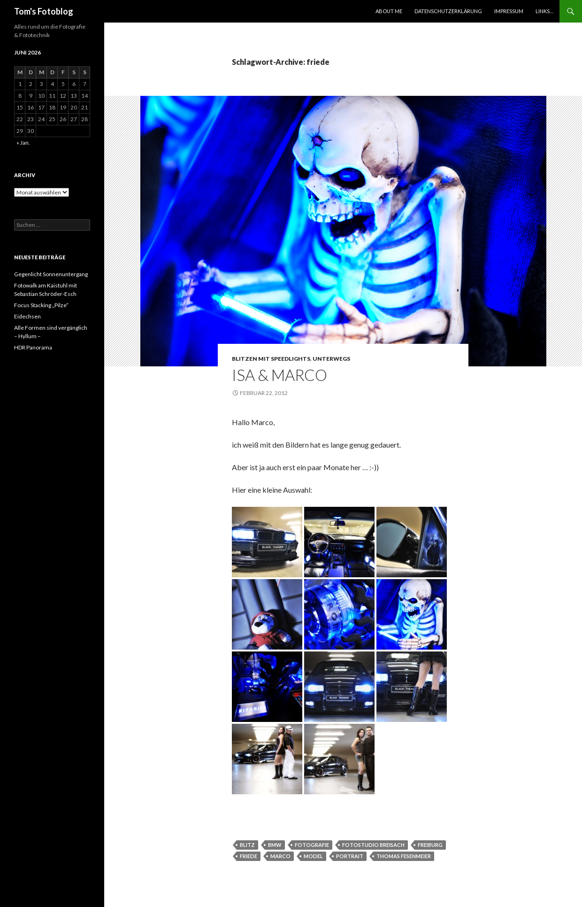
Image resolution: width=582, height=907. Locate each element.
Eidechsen (27, 316)
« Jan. (23, 142)
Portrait (349, 856)
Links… (544, 11)
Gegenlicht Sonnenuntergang (51, 274)
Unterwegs (331, 358)
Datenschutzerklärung (448, 11)
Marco (280, 856)
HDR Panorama (33, 347)
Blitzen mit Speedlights (271, 358)
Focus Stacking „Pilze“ (41, 305)
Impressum (508, 11)
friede (248, 856)
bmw (275, 845)
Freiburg (430, 845)
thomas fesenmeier (403, 856)
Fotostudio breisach (373, 845)
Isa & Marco (279, 374)
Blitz (247, 845)
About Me (388, 11)
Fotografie (312, 845)
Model (313, 856)
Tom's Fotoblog (43, 11)
